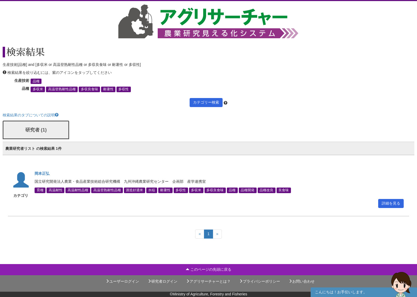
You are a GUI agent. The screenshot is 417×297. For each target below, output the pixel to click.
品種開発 (248, 190)
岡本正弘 (42, 173)
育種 (40, 190)
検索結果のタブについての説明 (31, 115)
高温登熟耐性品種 (62, 89)
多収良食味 (89, 89)
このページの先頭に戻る (208, 269)
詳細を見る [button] (391, 203)
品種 (36, 81)
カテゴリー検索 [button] (206, 102)
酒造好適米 (134, 190)
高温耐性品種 (78, 190)
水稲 (151, 190)
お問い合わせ (302, 281)
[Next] (217, 234)
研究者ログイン (162, 281)
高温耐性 (55, 190)
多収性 (123, 89)
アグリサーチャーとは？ (208, 281)
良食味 (283, 190)
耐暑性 (108, 89)
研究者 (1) (36, 130)
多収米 (38, 89)
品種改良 (266, 190)
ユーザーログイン (122, 281)
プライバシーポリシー (259, 281)
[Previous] (199, 234)
